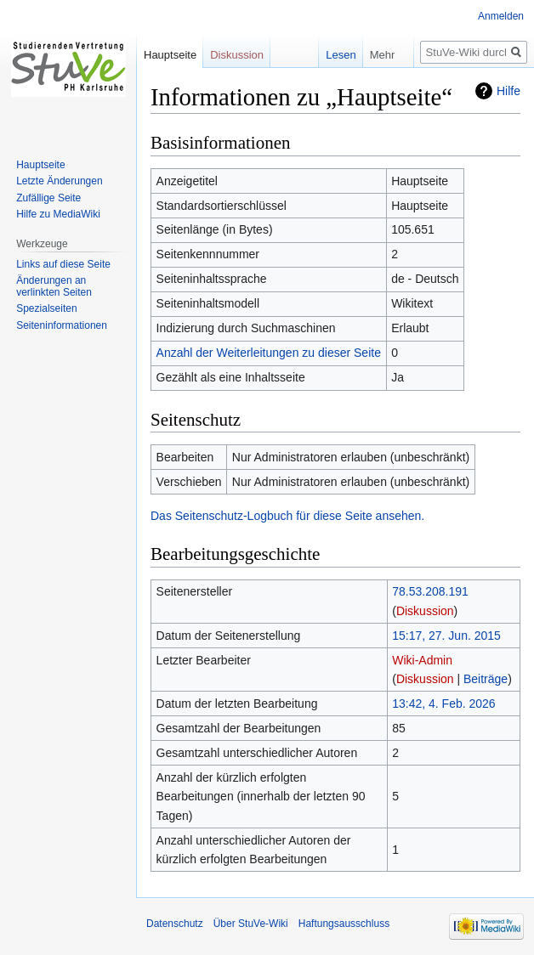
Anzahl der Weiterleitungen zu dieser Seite (268, 352)
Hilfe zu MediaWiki (58, 214)
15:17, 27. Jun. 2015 (446, 635)
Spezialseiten (46, 308)
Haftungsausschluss (343, 924)
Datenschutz (174, 924)
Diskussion (425, 611)
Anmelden (501, 16)
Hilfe (508, 91)
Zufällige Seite (48, 198)
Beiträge (485, 679)
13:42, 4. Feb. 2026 (443, 703)
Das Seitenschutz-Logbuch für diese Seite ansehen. (287, 516)
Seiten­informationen (61, 325)
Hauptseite (170, 54)
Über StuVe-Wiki (250, 924)
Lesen (329, 54)
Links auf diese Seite (63, 264)
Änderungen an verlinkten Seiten (54, 286)
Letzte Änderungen (59, 181)
